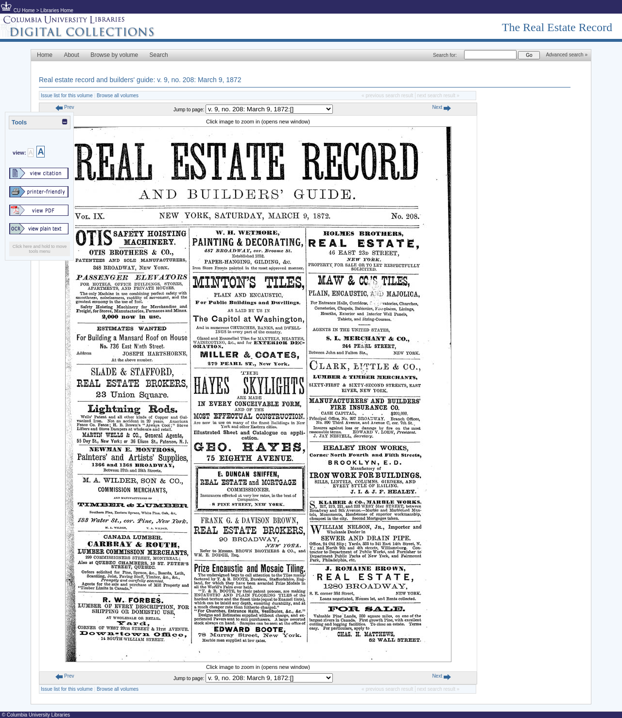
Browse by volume (114, 55)
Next (441, 107)
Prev (64, 107)
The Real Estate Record (557, 27)
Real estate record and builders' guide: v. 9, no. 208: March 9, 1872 (140, 80)
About (71, 55)
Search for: (445, 55)
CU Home (24, 10)
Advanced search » (566, 54)
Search (159, 55)
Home (44, 55)
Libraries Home (56, 10)
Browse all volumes (117, 95)
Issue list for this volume (67, 95)
